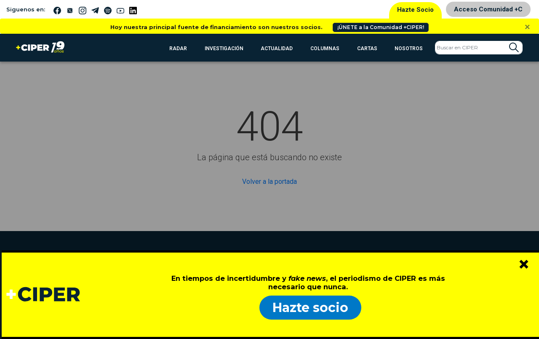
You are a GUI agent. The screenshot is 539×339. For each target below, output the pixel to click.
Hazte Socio (415, 9)
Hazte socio (310, 307)
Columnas (324, 48)
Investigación (224, 48)
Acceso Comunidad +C (488, 9)
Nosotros (409, 48)
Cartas (367, 48)
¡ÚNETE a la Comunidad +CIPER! (380, 27)
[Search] (479, 47)
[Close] (527, 27)
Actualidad (277, 48)
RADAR (178, 48)
